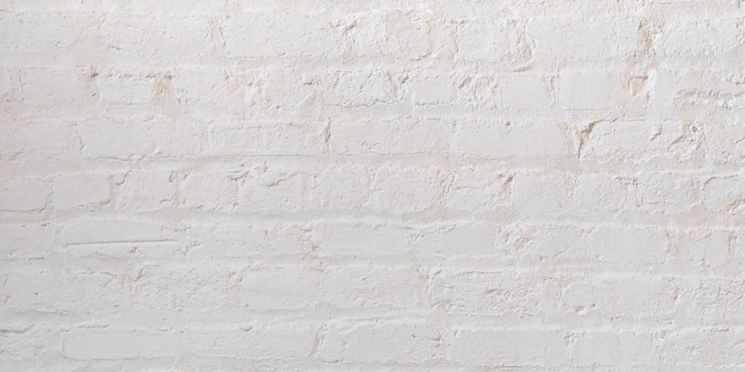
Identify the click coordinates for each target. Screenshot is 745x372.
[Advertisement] (310, 72)
